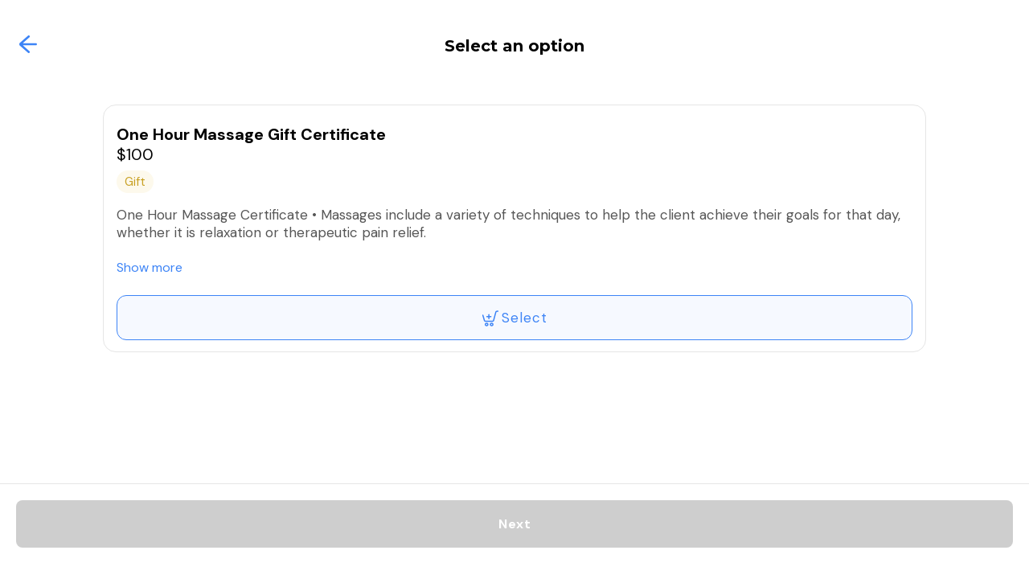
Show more (149, 267)
